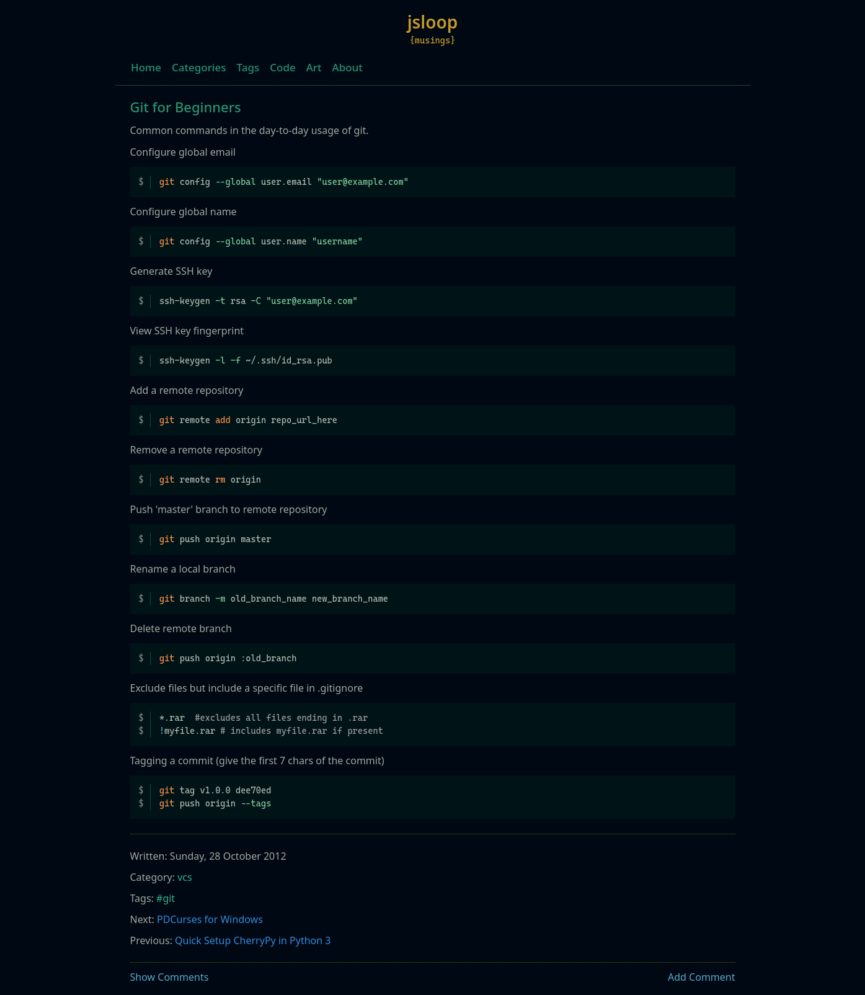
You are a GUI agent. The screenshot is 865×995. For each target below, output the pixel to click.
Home (146, 67)
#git (165, 898)
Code (282, 67)
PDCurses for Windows (210, 919)
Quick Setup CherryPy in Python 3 (252, 940)
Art (314, 67)
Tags (248, 67)
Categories (199, 67)
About (347, 67)
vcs (184, 877)
